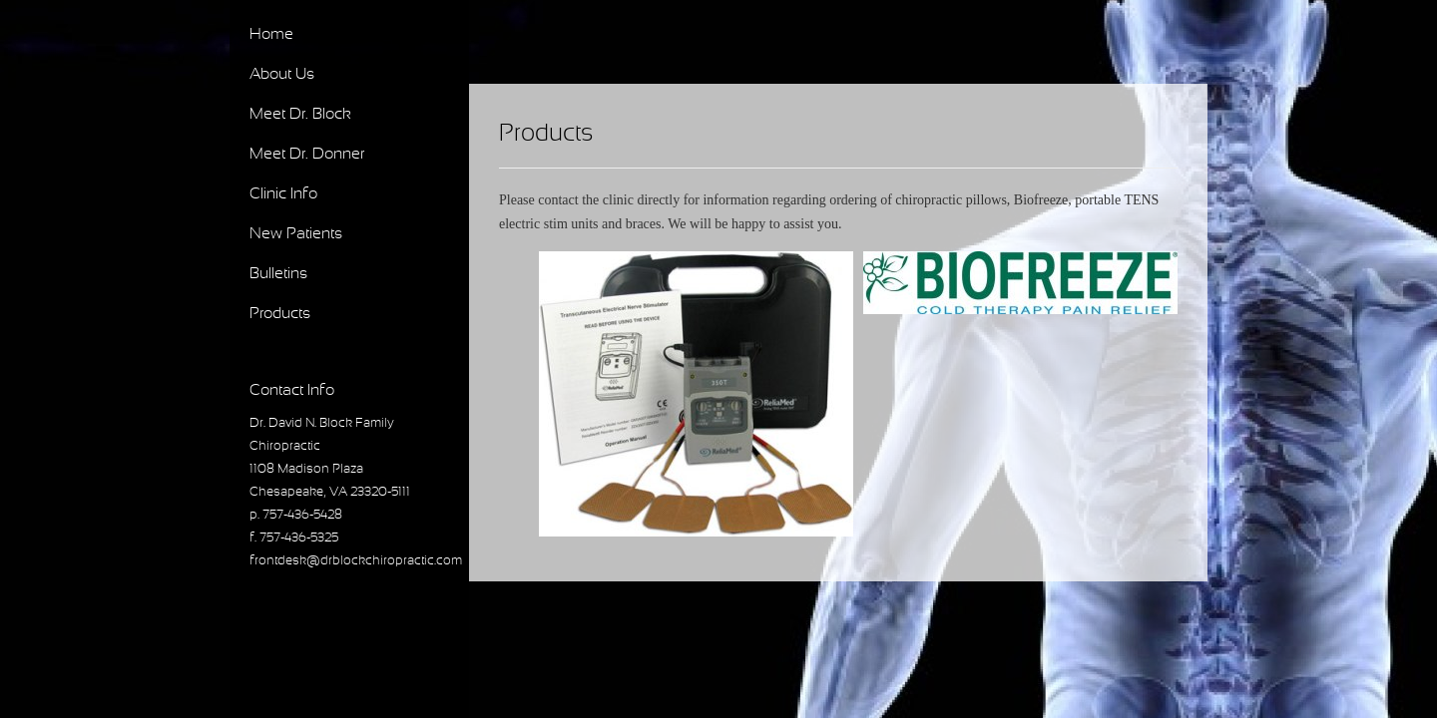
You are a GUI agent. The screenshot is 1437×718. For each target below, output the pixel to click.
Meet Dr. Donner (306, 154)
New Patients (295, 233)
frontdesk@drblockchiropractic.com (355, 561)
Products (279, 313)
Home (271, 34)
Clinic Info (283, 193)
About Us (281, 74)
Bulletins (278, 273)
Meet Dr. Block (300, 114)
